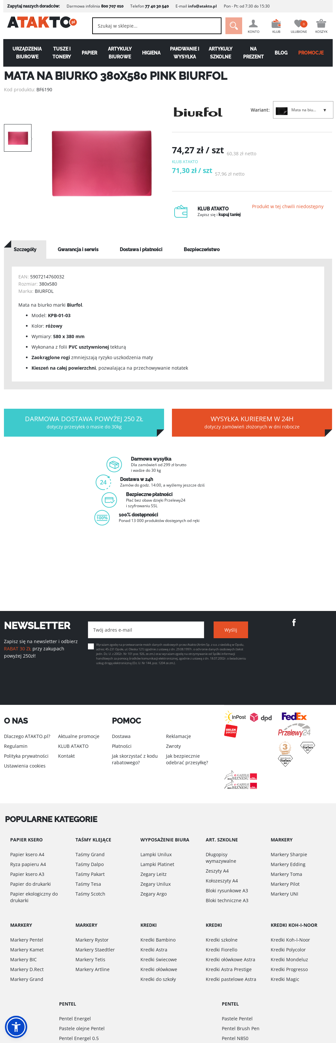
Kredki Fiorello (221, 949)
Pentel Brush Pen (241, 1028)
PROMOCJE (313, 52)
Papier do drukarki (30, 884)
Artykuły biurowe (119, 52)
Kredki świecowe (158, 959)
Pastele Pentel (237, 1018)
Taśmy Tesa (88, 884)
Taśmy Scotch (90, 894)
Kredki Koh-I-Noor (290, 940)
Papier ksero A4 (27, 854)
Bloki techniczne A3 (227, 900)
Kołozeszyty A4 (222, 881)
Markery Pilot (285, 884)
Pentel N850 (235, 1038)
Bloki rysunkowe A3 (227, 890)
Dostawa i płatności (141, 256)
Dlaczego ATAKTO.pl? (27, 736)
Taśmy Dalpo (89, 864)
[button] (16, 1026)
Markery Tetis (90, 959)
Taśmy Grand (90, 854)
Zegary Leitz (153, 874)
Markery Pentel (26, 940)
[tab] (25, 256)
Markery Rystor (92, 940)
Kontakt (66, 756)
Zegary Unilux (155, 884)
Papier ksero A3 (27, 874)
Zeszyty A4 (217, 871)
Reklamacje (178, 736)
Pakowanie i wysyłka (185, 52)
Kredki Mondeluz (289, 959)
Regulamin (16, 746)
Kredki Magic (285, 979)
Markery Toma (286, 874)
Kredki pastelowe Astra (231, 979)
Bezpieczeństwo (202, 256)
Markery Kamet (27, 949)
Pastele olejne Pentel (82, 1028)
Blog (283, 52)
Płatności (122, 746)
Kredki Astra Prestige (229, 969)
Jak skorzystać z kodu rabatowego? (135, 759)
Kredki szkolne (222, 940)
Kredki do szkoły (158, 979)
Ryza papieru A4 (28, 864)
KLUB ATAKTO (73, 746)
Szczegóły (25, 256)
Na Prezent (255, 52)
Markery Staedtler (95, 949)
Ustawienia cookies (25, 766)
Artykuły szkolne (221, 52)
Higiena (151, 52)
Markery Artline (92, 969)
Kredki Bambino (158, 940)
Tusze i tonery (59, 52)
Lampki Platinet (157, 864)
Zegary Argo (153, 894)
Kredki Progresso (289, 969)
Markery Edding (288, 864)
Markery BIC (23, 959)
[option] (101, 163)
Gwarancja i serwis (78, 256)
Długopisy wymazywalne (221, 857)
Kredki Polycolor (288, 949)
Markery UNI (284, 894)
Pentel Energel (75, 1018)
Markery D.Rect (27, 969)
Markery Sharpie (289, 854)
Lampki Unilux (156, 854)
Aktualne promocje (78, 736)
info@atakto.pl (199, 6)
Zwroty (173, 746)
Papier (87, 52)
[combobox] (151, 25)
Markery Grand (26, 979)
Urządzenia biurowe (24, 52)
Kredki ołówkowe (158, 969)
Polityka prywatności (26, 756)
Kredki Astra (153, 949)
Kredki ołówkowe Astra (230, 959)
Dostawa (121, 736)
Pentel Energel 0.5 (79, 1038)
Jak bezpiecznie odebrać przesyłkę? (187, 759)
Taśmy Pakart (90, 874)
